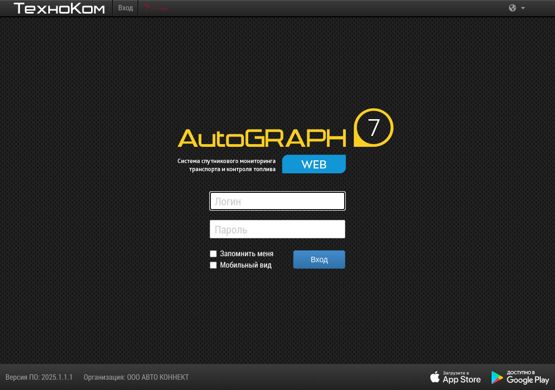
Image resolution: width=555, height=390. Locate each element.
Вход (125, 7)
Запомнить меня (247, 254)
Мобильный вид (246, 265)
